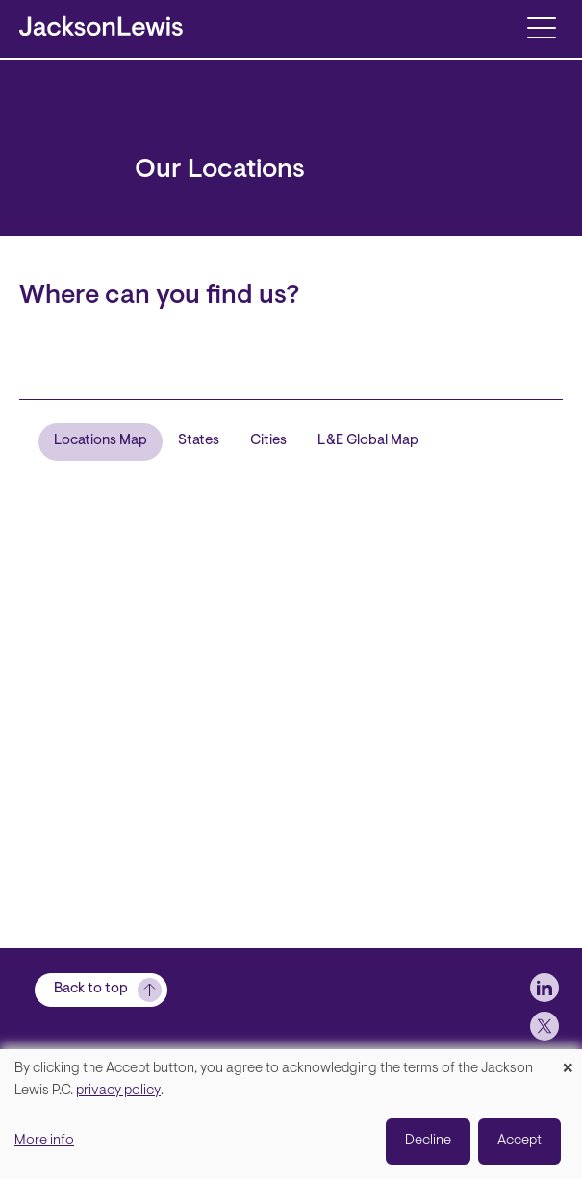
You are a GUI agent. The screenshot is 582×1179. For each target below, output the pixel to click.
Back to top (91, 989)
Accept (519, 1141)
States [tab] (198, 441)
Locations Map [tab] (100, 441)
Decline (428, 1141)
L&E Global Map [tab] (367, 441)
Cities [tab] (268, 441)
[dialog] (291, 1114)
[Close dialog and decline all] (567, 1061)
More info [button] (44, 1141)
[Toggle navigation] (541, 26)
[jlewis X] (544, 1026)
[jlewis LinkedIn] (544, 987)
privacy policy (118, 1091)
